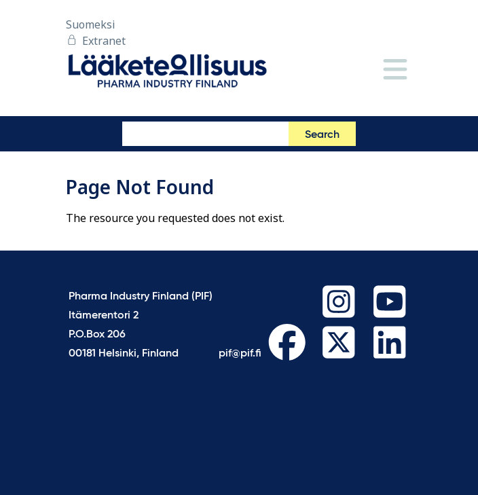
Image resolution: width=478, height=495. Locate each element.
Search (322, 135)
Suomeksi (90, 24)
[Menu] (395, 70)
